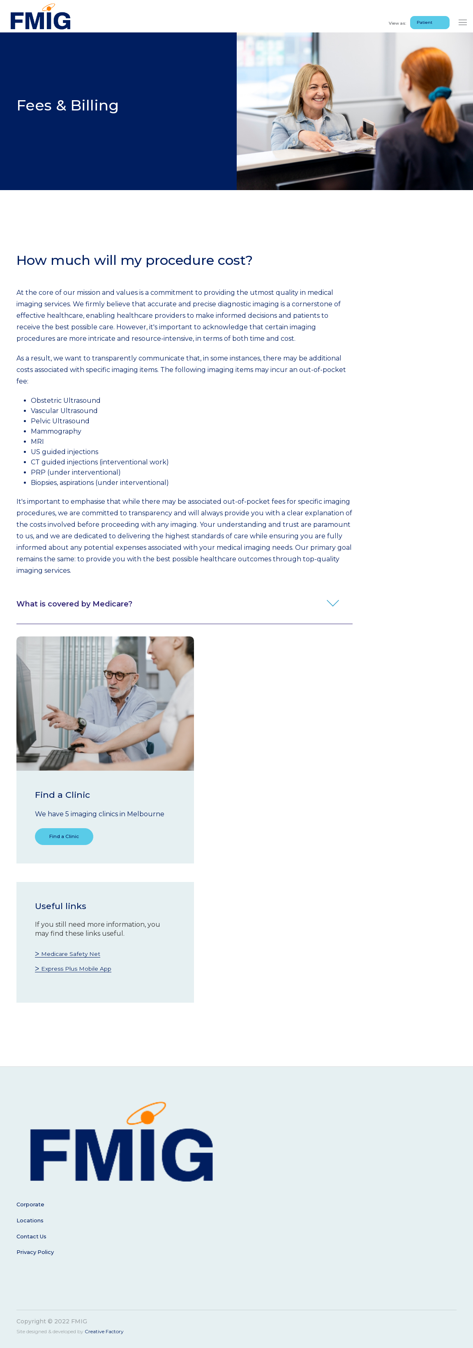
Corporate (31, 1206)
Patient (424, 16)
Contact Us (32, 1237)
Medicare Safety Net (75, 956)
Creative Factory (104, 1331)
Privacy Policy (37, 1252)
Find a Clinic (72, 837)
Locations (31, 1222)
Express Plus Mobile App (82, 971)
